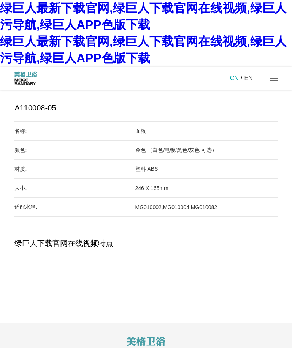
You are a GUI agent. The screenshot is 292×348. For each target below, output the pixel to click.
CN (234, 78)
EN (248, 78)
